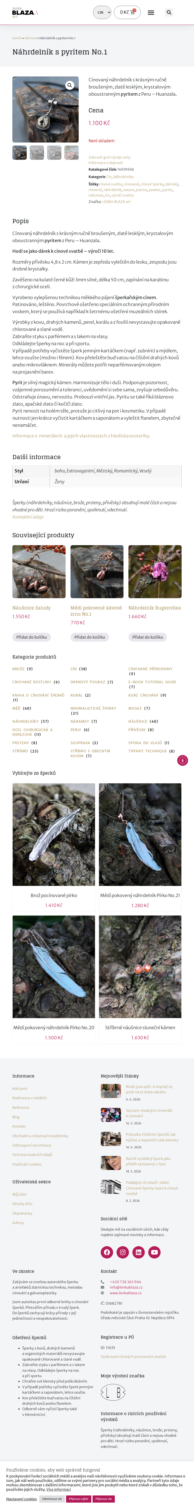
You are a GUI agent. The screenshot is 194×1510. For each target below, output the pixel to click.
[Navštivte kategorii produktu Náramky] (97, 722)
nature (128, 190)
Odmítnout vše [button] (52, 1499)
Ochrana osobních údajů (32, 1154)
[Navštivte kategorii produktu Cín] (97, 669)
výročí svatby (123, 195)
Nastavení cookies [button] (21, 1499)
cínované (131, 184)
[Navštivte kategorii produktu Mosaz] (155, 708)
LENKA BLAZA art (116, 201)
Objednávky (22, 1213)
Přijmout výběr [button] (78, 1499)
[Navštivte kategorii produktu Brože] (39, 669)
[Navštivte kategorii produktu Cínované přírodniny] (155, 671)
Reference (20, 1107)
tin (107, 195)
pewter (155, 190)
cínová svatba (110, 184)
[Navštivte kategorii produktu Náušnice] (155, 722)
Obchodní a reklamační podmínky (40, 1136)
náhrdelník (112, 190)
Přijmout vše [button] (104, 1499)
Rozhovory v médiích (29, 1098)
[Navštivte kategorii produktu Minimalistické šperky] (97, 711)
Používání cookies (27, 1164)
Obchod (30, 38)
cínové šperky (152, 184)
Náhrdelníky (123, 177)
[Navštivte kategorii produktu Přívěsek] (155, 730)
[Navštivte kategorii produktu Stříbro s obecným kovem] (97, 753)
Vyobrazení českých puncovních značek (133, 1356)
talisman (96, 195)
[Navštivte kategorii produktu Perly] (97, 730)
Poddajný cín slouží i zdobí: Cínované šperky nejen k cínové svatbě (152, 1188)
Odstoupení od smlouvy (31, 1145)
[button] (151, 12)
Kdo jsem (19, 1088)
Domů (16, 38)
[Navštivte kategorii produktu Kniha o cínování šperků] (39, 697)
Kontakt (19, 1126)
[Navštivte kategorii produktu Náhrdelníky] (39, 722)
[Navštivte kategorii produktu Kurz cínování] (155, 695)
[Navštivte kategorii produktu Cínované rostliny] (39, 682)
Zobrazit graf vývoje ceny (109, 157)
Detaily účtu (22, 1204)
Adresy (18, 1223)
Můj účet (19, 1194)
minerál (95, 190)
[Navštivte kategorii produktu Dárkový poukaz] (97, 682)
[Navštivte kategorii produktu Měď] (39, 708)
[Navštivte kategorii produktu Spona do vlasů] (155, 743)
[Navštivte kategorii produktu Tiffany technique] (155, 751)
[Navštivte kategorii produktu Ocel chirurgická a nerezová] (39, 732)
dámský (171, 184)
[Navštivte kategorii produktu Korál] (97, 695)
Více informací (58, 1489)
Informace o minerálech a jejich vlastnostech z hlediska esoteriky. (81, 436)
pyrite (167, 190)
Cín (109, 177)
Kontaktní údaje (28, 517)
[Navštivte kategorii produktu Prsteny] (39, 743)
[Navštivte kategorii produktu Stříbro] (39, 751)
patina (141, 190)
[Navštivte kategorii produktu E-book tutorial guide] (155, 684)
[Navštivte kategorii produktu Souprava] (97, 743)
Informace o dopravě (106, 163)
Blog (16, 1117)
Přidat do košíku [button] (31, 637)
